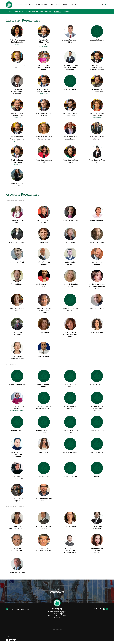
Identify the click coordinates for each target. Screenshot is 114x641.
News (65, 5)
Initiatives (55, 5)
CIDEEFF (19, 5)
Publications (41, 5)
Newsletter (17, 609)
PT (102, 4)
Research (29, 5)
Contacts (75, 5)
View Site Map (57, 629)
